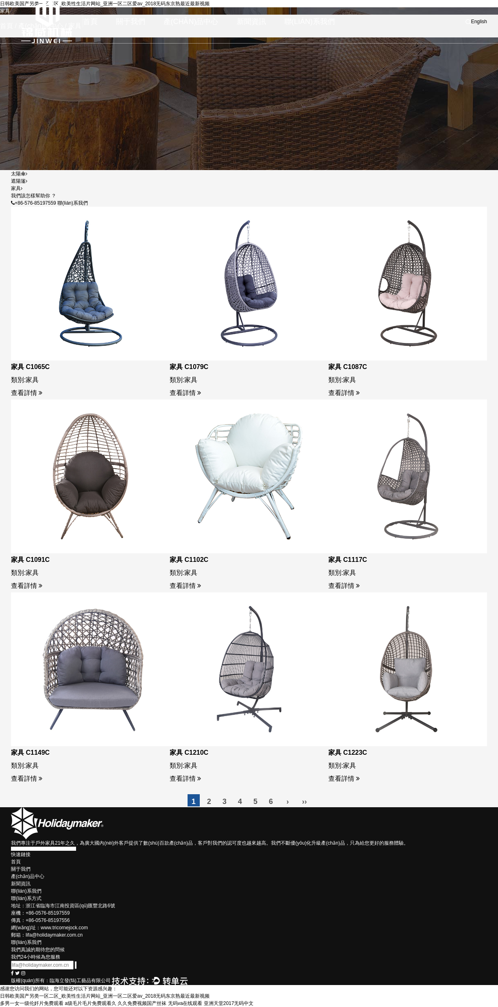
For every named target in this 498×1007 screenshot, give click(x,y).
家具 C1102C (189, 559)
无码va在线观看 (185, 1003)
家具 (16, 188)
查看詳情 (26, 392)
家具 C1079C (189, 366)
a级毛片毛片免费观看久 (90, 1003)
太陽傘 (19, 174)
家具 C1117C (347, 559)
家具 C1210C (189, 752)
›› (304, 801)
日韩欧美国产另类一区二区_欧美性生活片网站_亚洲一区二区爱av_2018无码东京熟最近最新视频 (105, 996)
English (479, 21)
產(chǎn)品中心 (191, 21)
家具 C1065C (30, 366)
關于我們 (130, 21)
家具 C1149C (30, 752)
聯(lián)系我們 (309, 21)
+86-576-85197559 (33, 203)
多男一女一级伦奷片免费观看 (31, 1003)
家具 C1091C (30, 559)
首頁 (90, 21)
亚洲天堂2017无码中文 (229, 1003)
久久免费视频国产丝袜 (142, 1003)
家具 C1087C (347, 366)
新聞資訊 (251, 21)
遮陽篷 (19, 181)
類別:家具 (25, 379)
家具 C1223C (347, 752)
